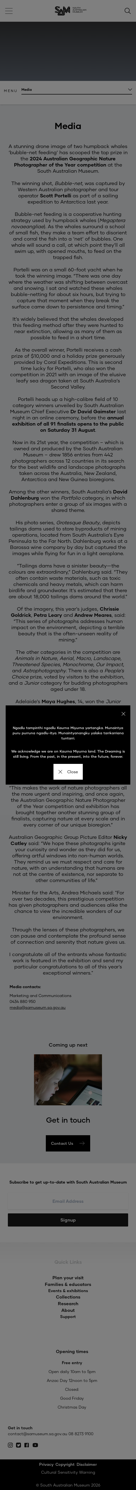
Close (68, 771)
